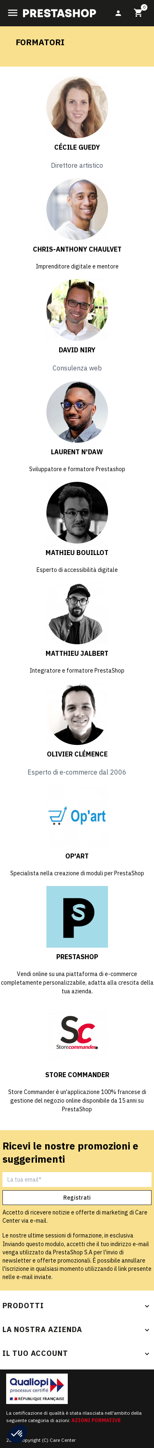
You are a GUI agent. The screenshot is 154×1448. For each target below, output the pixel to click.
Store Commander (77, 1075)
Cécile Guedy (77, 147)
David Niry (77, 350)
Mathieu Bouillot (77, 552)
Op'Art (77, 856)
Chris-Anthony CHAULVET (77, 249)
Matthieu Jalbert (77, 653)
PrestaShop (77, 957)
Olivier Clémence (77, 754)
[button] (17, 1434)
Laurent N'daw (77, 452)
